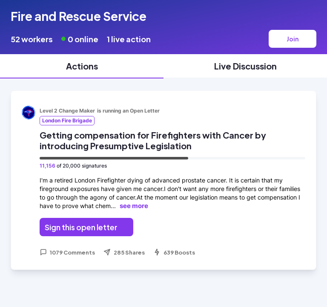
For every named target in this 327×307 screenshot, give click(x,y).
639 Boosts (174, 252)
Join (292, 39)
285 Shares (124, 252)
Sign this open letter (81, 227)
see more (134, 206)
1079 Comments (67, 252)
